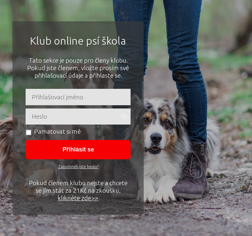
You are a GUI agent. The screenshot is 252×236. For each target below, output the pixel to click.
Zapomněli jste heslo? (78, 166)
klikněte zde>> (78, 198)
